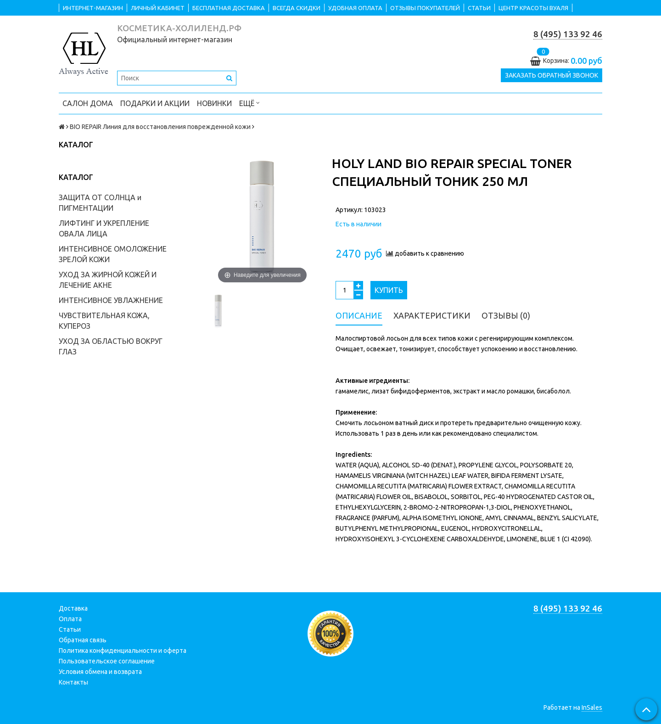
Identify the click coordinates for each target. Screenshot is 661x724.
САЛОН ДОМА (87, 103)
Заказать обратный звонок (551, 75)
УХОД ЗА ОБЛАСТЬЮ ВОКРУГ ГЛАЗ (110, 346)
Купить (389, 290)
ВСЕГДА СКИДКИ (296, 8)
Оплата (70, 619)
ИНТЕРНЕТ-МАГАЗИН (93, 8)
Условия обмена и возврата (100, 671)
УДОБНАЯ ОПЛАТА (355, 8)
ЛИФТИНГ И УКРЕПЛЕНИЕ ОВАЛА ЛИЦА (104, 228)
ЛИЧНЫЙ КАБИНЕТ (158, 8)
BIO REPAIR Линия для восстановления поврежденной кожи (160, 126)
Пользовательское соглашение (107, 661)
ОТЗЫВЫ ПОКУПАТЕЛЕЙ (425, 8)
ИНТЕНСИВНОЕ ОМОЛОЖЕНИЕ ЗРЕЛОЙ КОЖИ (113, 254)
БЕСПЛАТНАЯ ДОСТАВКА (228, 8)
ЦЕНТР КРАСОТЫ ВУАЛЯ (533, 8)
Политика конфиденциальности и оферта (122, 650)
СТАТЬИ (479, 8)
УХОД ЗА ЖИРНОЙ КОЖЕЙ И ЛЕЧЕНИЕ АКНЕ (108, 279)
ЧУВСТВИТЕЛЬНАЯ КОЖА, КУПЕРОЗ (104, 320)
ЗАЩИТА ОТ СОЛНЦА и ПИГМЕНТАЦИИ (100, 202)
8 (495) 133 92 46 (567, 34)
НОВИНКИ (214, 103)
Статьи (70, 629)
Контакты (73, 682)
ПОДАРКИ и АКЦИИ (155, 103)
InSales (592, 707)
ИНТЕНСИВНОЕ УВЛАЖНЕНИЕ (111, 300)
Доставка (73, 608)
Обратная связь (82, 640)
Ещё (249, 102)
